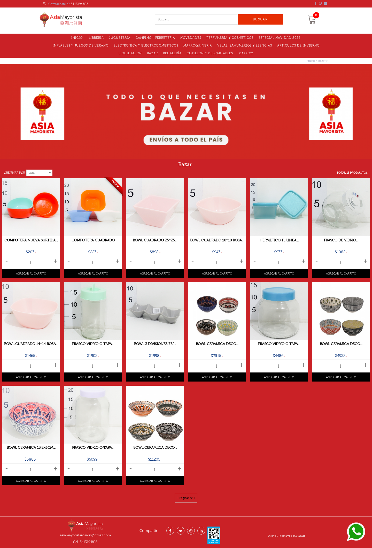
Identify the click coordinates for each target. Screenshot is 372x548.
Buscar (260, 19)
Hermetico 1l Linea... (279, 240)
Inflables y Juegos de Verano (81, 45)
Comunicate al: (65, 4)
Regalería (172, 53)
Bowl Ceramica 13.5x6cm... (31, 447)
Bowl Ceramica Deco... (217, 344)
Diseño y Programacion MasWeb (287, 535)
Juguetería (119, 38)
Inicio (77, 38)
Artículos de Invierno (298, 45)
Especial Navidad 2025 (280, 38)
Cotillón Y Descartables (210, 53)
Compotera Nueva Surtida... (31, 240)
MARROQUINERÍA (197, 45)
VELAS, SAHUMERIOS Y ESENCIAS (244, 45)
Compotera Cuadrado (93, 240)
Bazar (152, 53)
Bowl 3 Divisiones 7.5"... (155, 344)
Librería (96, 38)
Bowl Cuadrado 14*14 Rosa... (31, 344)
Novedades (190, 38)
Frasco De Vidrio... (341, 240)
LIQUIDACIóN (130, 53)
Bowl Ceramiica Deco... (155, 447)
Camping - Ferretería (155, 38)
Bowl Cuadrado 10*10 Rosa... (217, 240)
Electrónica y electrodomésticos (146, 45)
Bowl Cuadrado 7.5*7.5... (155, 240)
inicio (311, 61)
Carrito (246, 53)
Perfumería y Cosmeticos (229, 38)
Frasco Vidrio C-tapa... (93, 344)
